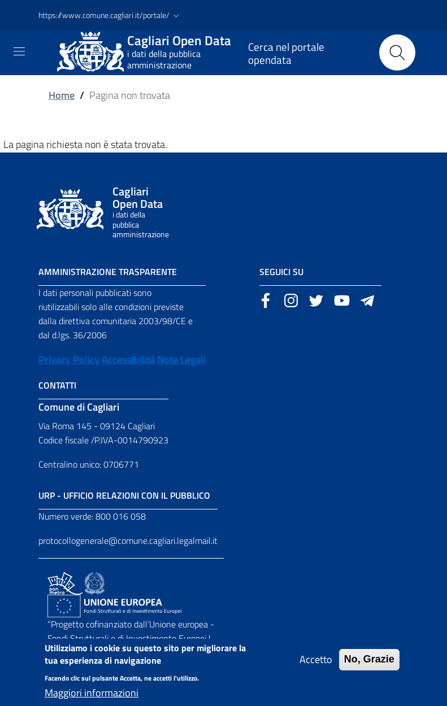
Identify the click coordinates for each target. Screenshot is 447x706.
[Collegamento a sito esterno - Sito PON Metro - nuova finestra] (65, 582)
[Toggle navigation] (19, 51)
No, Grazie (369, 666)
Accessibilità (128, 359)
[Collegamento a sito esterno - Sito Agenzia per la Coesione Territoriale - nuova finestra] (95, 582)
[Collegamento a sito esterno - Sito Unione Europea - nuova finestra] (114, 605)
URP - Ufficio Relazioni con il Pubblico (124, 495)
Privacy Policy (68, 359)
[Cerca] (397, 52)
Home (62, 95)
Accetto (316, 666)
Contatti (57, 385)
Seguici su (281, 271)
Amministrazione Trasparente (107, 271)
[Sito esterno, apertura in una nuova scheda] (266, 299)
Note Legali (181, 359)
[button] (109, 15)
